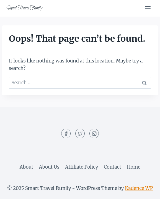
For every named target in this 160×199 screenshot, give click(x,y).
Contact (112, 167)
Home (133, 167)
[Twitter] (80, 133)
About (26, 167)
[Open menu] (147, 8)
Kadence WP (139, 188)
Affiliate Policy (81, 167)
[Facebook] (66, 133)
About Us (49, 167)
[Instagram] (94, 133)
